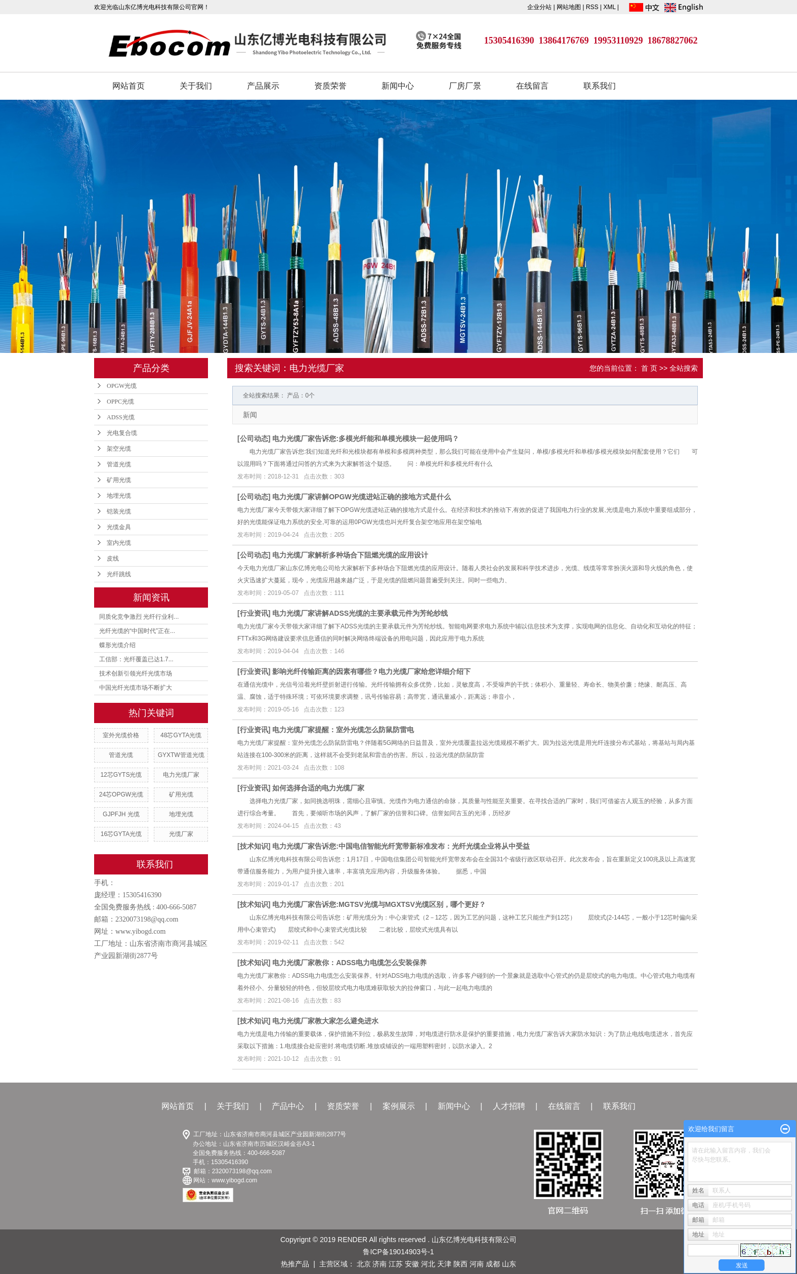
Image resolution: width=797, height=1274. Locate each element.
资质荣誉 (330, 86)
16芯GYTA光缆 (121, 834)
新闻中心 (398, 86)
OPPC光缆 (120, 401)
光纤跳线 (119, 574)
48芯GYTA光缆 (180, 735)
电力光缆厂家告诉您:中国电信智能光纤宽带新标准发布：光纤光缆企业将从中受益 (401, 846)
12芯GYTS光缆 (121, 774)
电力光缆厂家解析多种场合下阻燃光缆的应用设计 (350, 555)
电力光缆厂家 (181, 774)
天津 (444, 1264)
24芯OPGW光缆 (121, 794)
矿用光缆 (119, 480)
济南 (379, 1264)
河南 (477, 1264)
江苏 (396, 1264)
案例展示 (399, 1106)
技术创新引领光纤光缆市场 (135, 673)
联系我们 (599, 86)
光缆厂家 (181, 834)
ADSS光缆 (121, 417)
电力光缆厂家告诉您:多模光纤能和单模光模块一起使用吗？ (365, 438)
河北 (428, 1264)
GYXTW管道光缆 (181, 755)
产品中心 (288, 1106)
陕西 (460, 1264)
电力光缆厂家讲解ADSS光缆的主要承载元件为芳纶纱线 (360, 613)
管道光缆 (119, 464)
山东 (509, 1264)
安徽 (412, 1264)
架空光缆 (119, 448)
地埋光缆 (119, 495)
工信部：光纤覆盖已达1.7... (136, 659)
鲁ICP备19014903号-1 (398, 1252)
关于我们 (196, 86)
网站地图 (569, 7)
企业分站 (539, 7)
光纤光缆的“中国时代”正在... (137, 630)
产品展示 (263, 86)
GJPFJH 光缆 (121, 814)
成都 (493, 1264)
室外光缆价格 (121, 735)
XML (609, 7)
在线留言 (532, 86)
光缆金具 (119, 527)
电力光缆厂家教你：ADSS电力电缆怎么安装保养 (349, 963)
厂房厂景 (465, 86)
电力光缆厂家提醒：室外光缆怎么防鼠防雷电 (343, 730)
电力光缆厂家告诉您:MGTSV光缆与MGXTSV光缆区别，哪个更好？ (379, 904)
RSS (592, 7)
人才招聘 (509, 1106)
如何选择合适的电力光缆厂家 (318, 788)
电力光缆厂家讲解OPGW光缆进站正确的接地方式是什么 (361, 497)
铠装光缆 (119, 511)
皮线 (113, 558)
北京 (364, 1264)
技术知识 (254, 846)
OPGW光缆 (122, 385)
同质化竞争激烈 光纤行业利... (139, 616)
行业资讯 (254, 613)
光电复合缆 (122, 432)
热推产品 (295, 1264)
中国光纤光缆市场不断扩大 (135, 687)
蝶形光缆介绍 (117, 645)
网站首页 (128, 86)
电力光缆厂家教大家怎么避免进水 (325, 1021)
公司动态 (254, 438)
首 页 (649, 368)
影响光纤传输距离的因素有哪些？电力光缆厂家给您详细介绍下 (371, 671)
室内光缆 (119, 542)
